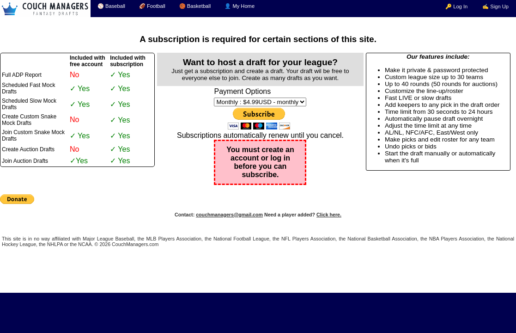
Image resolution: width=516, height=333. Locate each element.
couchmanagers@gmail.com (229, 214)
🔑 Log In (456, 6)
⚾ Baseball (111, 6)
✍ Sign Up (495, 6)
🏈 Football (152, 6)
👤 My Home (240, 6)
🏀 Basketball (195, 6)
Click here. (328, 214)
